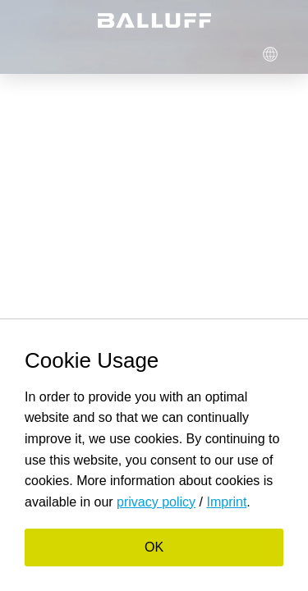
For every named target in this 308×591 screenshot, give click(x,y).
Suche (95, 53)
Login (152, 53)
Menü (37, 53)
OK (154, 547)
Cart (211, 53)
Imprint (226, 502)
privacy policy (156, 502)
